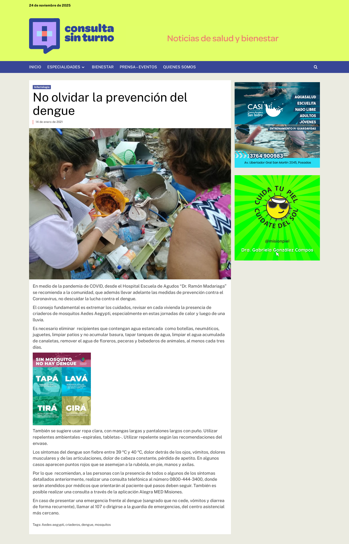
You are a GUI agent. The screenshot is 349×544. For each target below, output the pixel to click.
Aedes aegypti (53, 525)
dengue (87, 525)
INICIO (35, 67)
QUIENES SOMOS (179, 67)
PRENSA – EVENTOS (138, 67)
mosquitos (103, 525)
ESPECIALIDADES (66, 67)
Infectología (41, 87)
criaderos (72, 525)
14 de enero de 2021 (49, 122)
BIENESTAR (103, 67)
